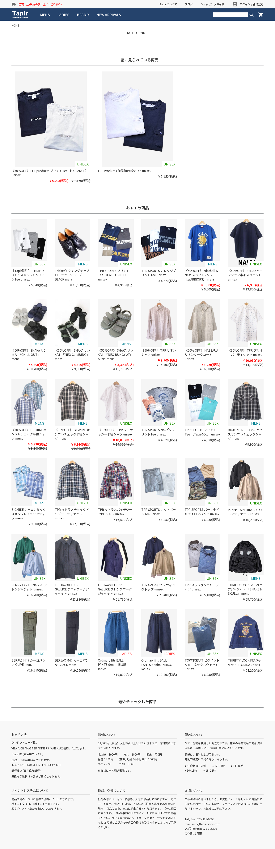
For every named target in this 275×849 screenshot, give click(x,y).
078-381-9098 (205, 819)
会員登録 (258, 4)
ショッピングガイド (212, 4)
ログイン (245, 4)
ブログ (189, 4)
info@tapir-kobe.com (206, 824)
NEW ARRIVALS (108, 14)
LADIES (63, 14)
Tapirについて (168, 4)
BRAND (83, 14)
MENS (45, 14)
